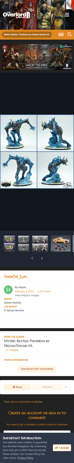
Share (17, 377)
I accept (62, 447)
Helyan (22, 276)
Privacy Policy (25, 457)
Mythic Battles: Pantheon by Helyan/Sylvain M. (26, 333)
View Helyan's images (27, 285)
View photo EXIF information (37, 358)
